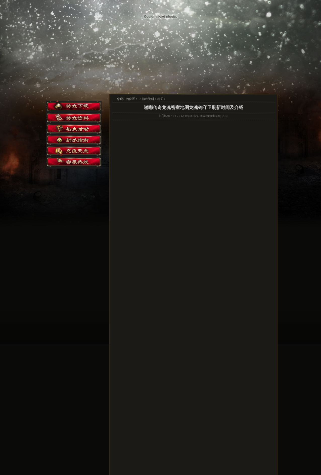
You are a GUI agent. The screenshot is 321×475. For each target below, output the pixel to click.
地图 (160, 99)
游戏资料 (148, 99)
